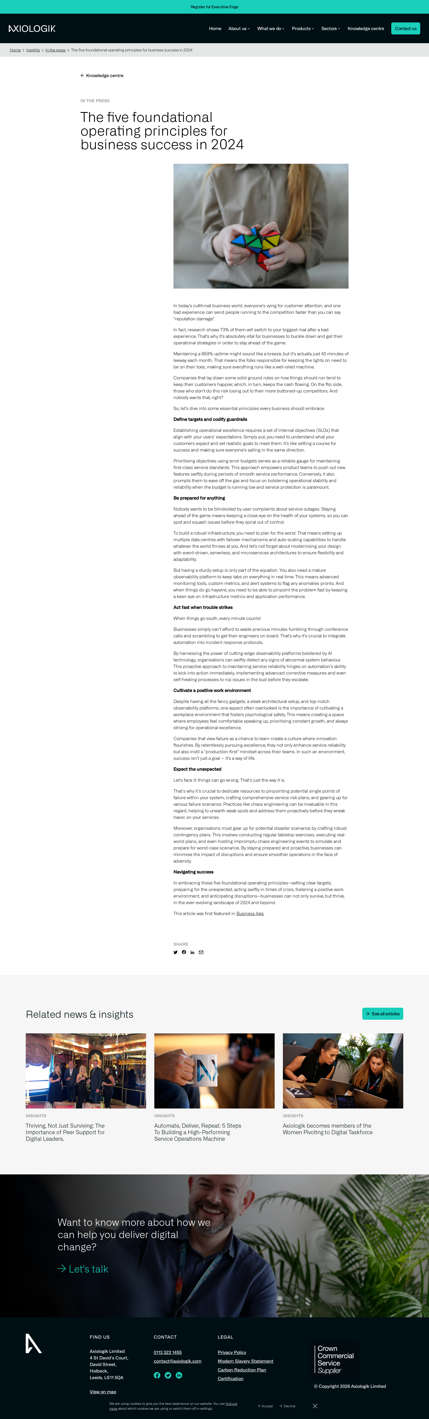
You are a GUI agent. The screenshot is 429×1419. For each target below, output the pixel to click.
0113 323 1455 (168, 1352)
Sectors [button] (331, 28)
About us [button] (239, 28)
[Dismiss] (315, 1406)
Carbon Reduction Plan (242, 1369)
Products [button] (303, 28)
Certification (231, 1378)
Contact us (405, 28)
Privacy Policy (232, 1352)
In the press (57, 50)
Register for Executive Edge (215, 7)
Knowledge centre (366, 28)
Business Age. (250, 913)
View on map (103, 1391)
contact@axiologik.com (177, 1361)
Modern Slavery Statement (245, 1361)
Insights (35, 50)
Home (215, 28)
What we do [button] (271, 28)
